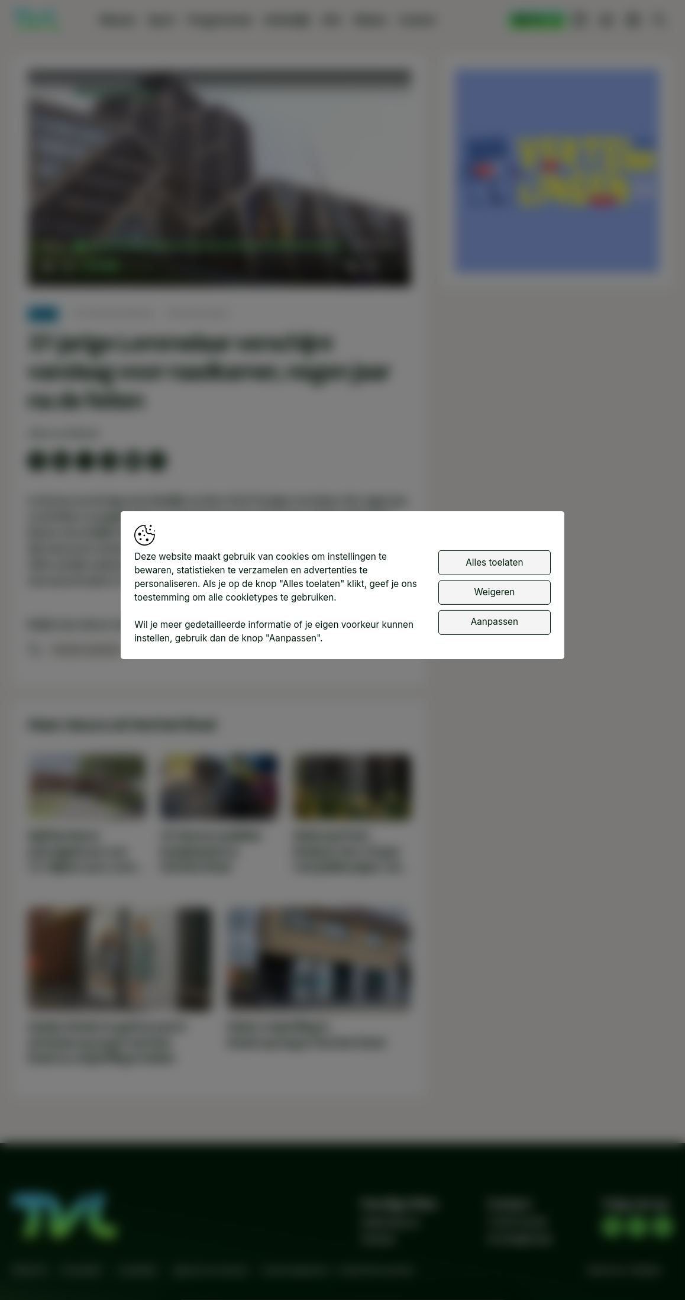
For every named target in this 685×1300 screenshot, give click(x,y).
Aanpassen (494, 621)
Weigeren (494, 592)
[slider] (209, 246)
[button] (222, 180)
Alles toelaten (494, 562)
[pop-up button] (371, 266)
